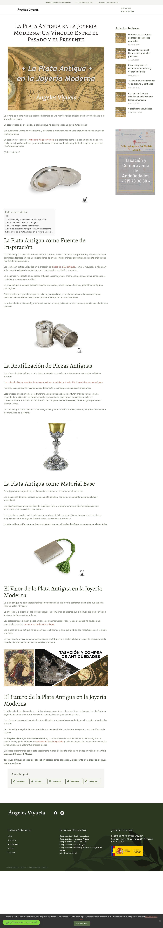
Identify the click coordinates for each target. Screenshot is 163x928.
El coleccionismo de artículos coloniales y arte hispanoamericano (140, 97)
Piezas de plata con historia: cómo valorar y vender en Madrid (139, 69)
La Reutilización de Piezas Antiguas (22, 223)
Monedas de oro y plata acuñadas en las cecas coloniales (139, 38)
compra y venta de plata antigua (38, 682)
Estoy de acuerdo (82, 924)
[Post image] (121, 38)
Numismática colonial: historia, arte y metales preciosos (139, 53)
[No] (160, 921)
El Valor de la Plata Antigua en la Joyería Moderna (29, 229)
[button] (19, 839)
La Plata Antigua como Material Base (23, 226)
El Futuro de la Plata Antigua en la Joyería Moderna (29, 232)
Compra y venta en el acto (108, 2)
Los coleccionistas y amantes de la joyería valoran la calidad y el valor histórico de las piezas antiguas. (53, 412)
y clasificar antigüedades (140, 109)
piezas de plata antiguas (63, 267)
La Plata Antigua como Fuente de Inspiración (26, 220)
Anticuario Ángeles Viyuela (41, 140)
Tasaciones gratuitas (85, 2)
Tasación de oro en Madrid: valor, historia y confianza (141, 83)
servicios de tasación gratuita (49, 800)
